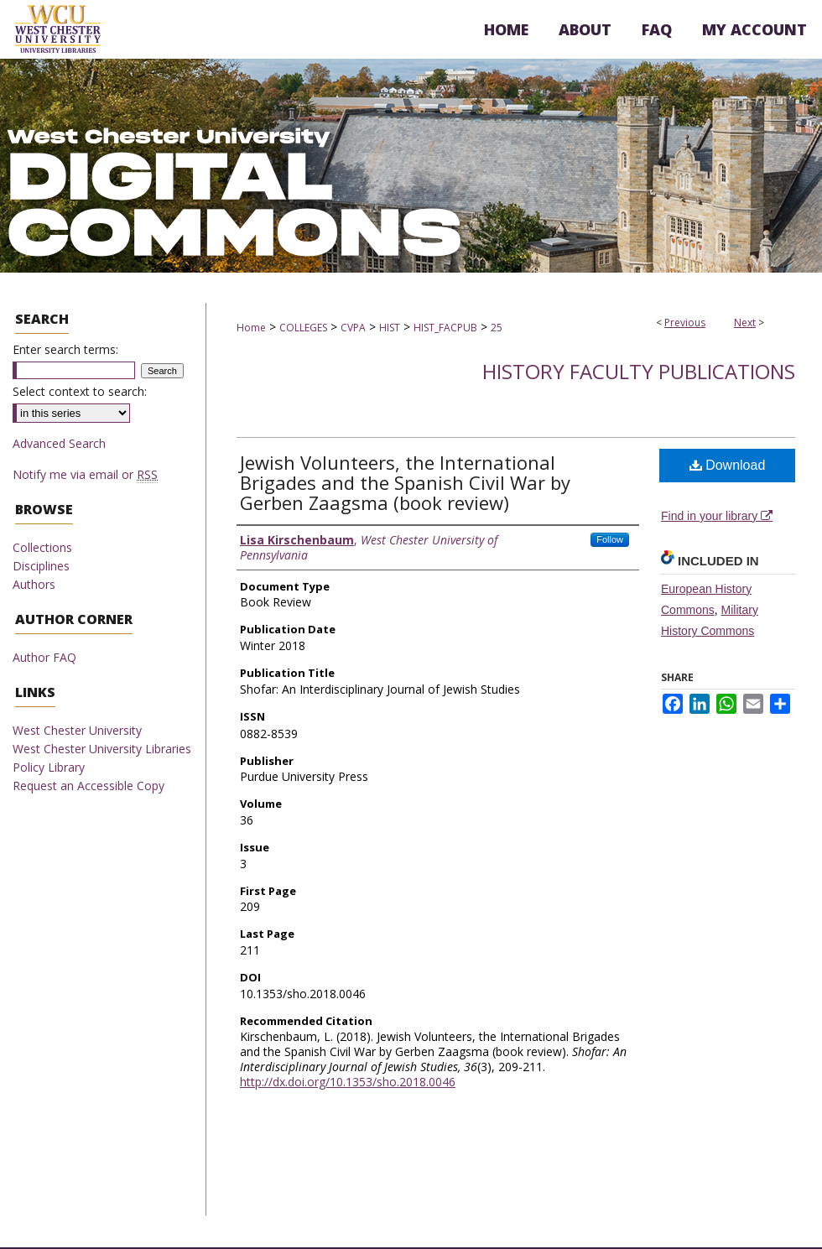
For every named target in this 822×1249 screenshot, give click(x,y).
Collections (42, 547)
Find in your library (717, 516)
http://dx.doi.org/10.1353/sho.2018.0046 (347, 1082)
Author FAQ (44, 657)
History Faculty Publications (638, 371)
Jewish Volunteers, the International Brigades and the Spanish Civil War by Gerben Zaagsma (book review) (405, 482)
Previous (684, 322)
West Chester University (77, 730)
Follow (609, 539)
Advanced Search (59, 443)
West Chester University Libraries (102, 749)
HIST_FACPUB (445, 327)
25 (496, 327)
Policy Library (49, 767)
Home (251, 327)
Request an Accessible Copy (88, 786)
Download (727, 465)
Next (745, 322)
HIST (389, 327)
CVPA (353, 327)
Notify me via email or (85, 474)
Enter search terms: (65, 349)
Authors (34, 584)
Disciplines (41, 566)
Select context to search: (80, 391)
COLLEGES (303, 327)
